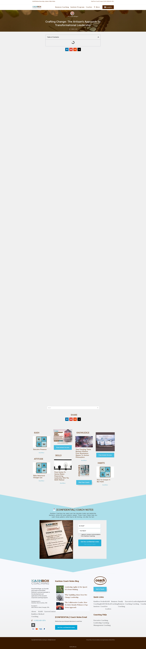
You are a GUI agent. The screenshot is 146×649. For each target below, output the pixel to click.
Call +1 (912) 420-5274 (109, 1)
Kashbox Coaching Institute (97, 602)
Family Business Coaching (121, 602)
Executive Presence (39, 449)
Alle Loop (74, 644)
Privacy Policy (89, 637)
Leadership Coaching (136, 601)
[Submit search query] (97, 407)
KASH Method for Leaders (108, 603)
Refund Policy (112, 637)
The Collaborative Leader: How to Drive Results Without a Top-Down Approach (76, 603)
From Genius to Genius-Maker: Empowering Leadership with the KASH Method (61, 476)
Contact (101, 1)
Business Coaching (114, 601)
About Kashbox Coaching (34, 612)
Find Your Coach (95, 1)
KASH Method (41, 611)
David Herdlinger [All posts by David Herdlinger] (73, 16)
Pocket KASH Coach (102, 602)
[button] (98, 37)
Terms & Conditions (96, 637)
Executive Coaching (128, 601)
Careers (47, 609)
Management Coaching (102, 623)
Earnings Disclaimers (105, 637)
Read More (41, 452)
